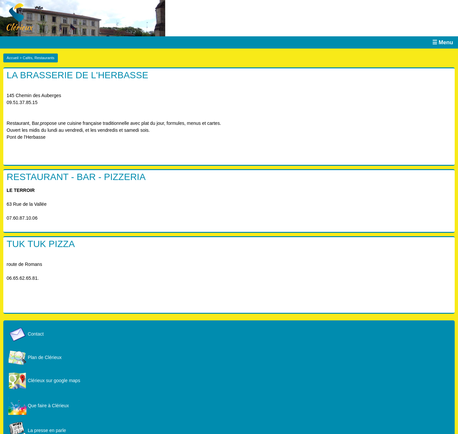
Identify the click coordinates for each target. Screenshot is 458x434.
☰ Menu (442, 42)
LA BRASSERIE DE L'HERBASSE (77, 75)
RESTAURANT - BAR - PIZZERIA (76, 177)
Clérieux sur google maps (44, 380)
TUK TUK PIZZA (41, 244)
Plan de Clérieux (35, 357)
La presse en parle (37, 430)
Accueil (13, 58)
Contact (26, 334)
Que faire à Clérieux (38, 405)
